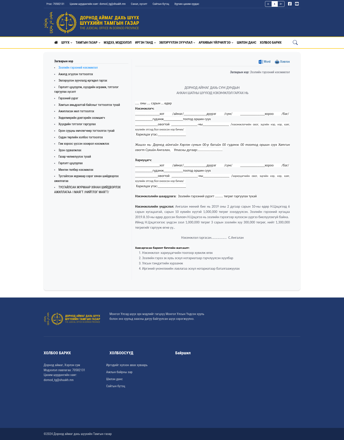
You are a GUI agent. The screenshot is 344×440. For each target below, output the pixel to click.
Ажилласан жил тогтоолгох (76, 111)
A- (268, 4)
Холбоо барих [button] (270, 43)
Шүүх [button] (65, 43)
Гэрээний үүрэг (68, 98)
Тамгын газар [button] (86, 43)
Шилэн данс (114, 379)
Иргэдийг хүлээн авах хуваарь (127, 365)
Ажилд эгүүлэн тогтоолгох (75, 74)
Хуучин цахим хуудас (186, 3)
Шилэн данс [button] (246, 43)
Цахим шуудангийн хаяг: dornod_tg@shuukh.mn (98, 3)
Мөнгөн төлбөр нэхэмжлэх (75, 170)
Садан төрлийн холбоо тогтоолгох (80, 137)
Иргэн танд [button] (144, 43)
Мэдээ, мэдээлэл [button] (118, 43)
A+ (281, 4)
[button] (56, 42)
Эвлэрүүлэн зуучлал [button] (175, 43)
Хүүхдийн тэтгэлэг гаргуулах (77, 124)
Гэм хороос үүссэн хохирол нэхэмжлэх (83, 144)
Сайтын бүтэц (160, 3)
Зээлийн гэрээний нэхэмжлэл (78, 67)
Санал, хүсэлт (139, 3)
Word (265, 62)
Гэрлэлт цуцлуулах (70, 163)
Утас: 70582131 (55, 3)
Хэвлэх (282, 62)
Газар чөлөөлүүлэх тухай (74, 157)
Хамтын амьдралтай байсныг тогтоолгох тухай (89, 105)
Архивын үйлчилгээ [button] (214, 43)
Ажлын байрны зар (119, 372)
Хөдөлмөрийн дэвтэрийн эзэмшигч (81, 118)
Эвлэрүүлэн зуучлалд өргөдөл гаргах (82, 80)
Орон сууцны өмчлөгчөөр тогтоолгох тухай (86, 131)
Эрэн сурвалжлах (69, 150)
